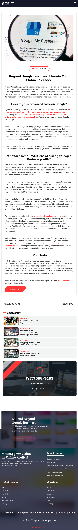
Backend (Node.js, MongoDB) (57, 469)
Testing (4, 497)
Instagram (21, 512)
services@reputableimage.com (39, 520)
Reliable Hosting (52, 462)
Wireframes (5, 491)
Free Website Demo (15, 289)
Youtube (35, 512)
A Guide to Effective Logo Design (29, 322)
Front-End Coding (7, 500)
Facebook (7, 512)
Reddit (60, 512)
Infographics (51, 497)
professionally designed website (47, 216)
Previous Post (10, 304)
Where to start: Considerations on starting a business (29, 332)
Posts (49, 487)
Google (72, 512)
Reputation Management (55, 475)
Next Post (70, 304)
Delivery (4, 504)
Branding (50, 504)
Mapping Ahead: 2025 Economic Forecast (30, 343)
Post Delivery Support (54, 472)
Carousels (50, 491)
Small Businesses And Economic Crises (30, 354)
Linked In (48, 512)
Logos (49, 500)
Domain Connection (53, 459)
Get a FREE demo (65, 280)
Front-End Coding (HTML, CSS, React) (60, 466)
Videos (49, 494)
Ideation (4, 487)
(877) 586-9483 (39, 378)
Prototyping (5, 494)
